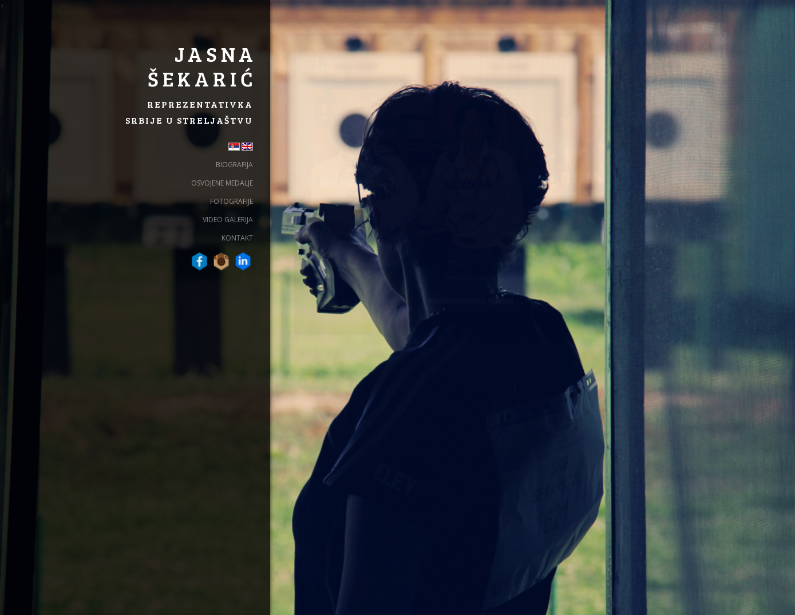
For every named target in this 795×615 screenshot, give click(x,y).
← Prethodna (455, 277)
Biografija (234, 164)
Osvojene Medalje (222, 183)
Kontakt (237, 238)
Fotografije (231, 201)
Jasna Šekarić (202, 65)
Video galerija (228, 219)
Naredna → (495, 277)
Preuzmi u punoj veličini (471, 300)
